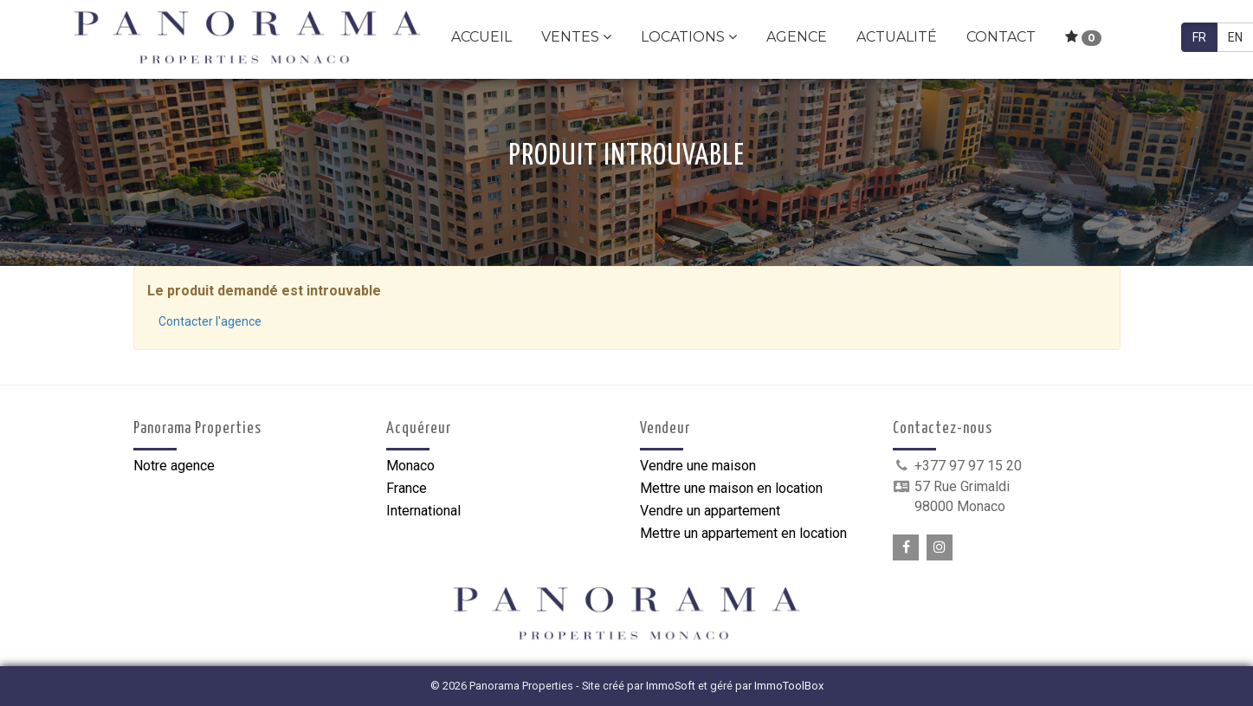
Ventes (576, 37)
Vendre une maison (698, 465)
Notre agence (174, 465)
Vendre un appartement (710, 510)
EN (1235, 37)
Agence (796, 37)
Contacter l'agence (210, 321)
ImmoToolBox (788, 685)
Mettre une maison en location (731, 488)
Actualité (896, 37)
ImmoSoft (670, 685)
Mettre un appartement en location (743, 533)
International (423, 510)
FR (1199, 37)
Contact (1001, 37)
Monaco (410, 465)
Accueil (481, 37)
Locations (689, 37)
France (406, 488)
